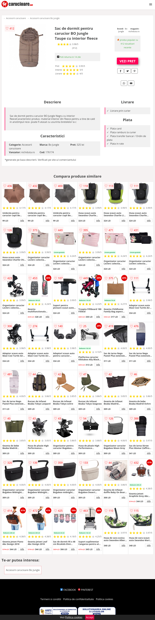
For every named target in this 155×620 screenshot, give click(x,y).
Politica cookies (104, 599)
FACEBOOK (68, 589)
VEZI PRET (128, 61)
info (22, 220)
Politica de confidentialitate (78, 599)
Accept (90, 617)
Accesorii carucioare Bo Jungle (45, 18)
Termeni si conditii (50, 599)
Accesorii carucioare (16, 18)
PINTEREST (85, 589)
